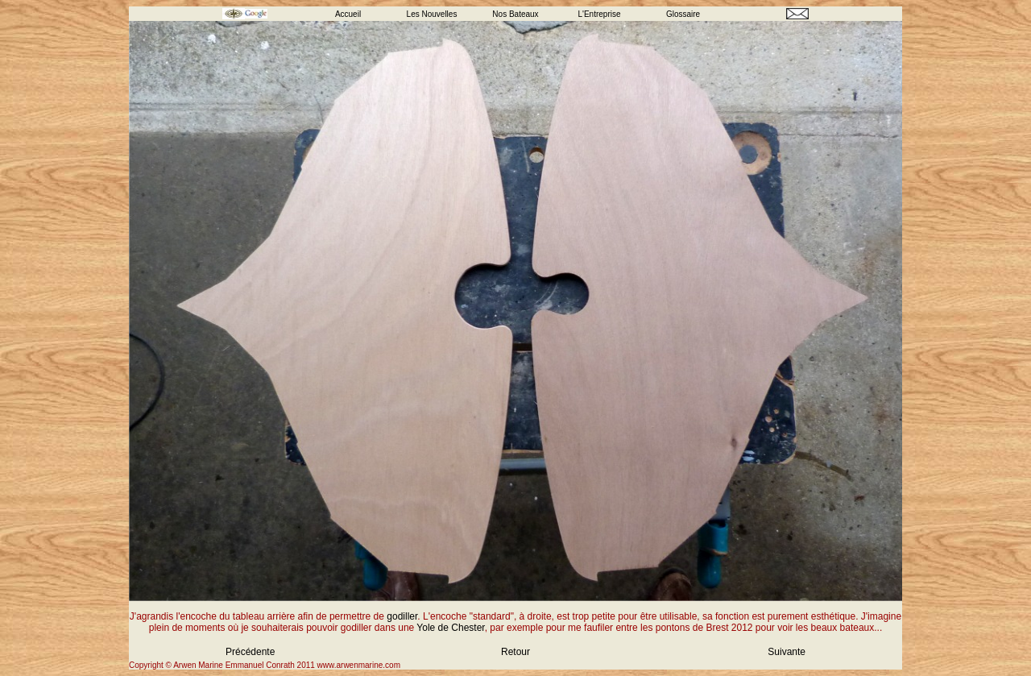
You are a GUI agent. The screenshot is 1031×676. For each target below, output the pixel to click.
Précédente (250, 651)
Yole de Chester (450, 627)
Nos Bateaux (515, 14)
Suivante (786, 651)
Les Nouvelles (432, 14)
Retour (515, 651)
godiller (402, 616)
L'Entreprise (599, 14)
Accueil (348, 14)
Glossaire (683, 14)
